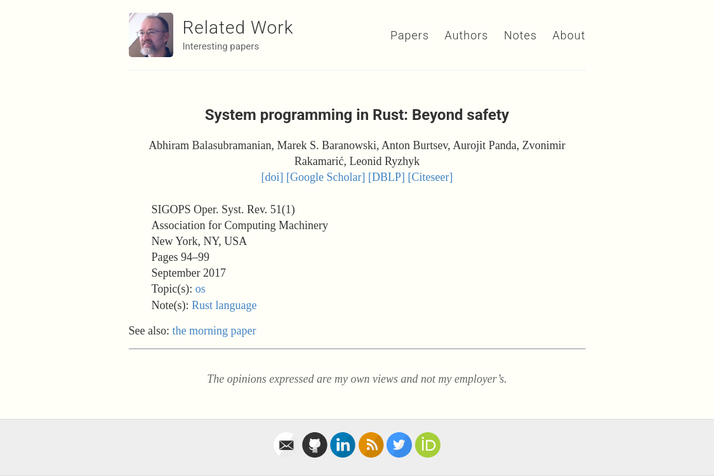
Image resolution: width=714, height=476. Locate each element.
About (569, 35)
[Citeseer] (430, 177)
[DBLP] (386, 177)
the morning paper (214, 330)
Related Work (238, 27)
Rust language (224, 305)
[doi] (272, 177)
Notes (520, 35)
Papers (409, 35)
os (200, 288)
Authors (467, 35)
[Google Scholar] (325, 177)
